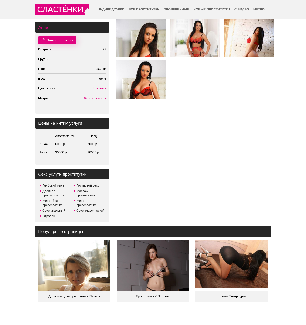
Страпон (48, 216)
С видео (241, 9)
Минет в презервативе (86, 203)
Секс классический (90, 210)
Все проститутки (144, 9)
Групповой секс (87, 185)
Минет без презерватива (52, 203)
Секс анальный (53, 210)
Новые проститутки (211, 9)
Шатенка (100, 88)
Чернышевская (95, 98)
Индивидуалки (111, 9)
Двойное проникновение (53, 193)
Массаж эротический (85, 193)
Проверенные (176, 9)
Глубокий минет (54, 185)
